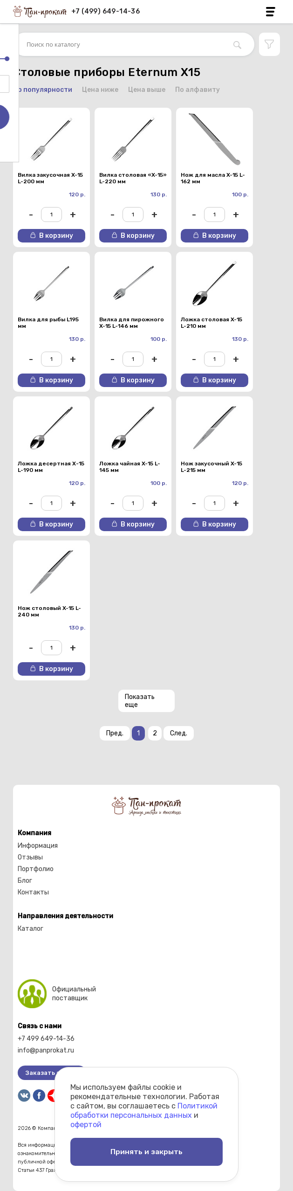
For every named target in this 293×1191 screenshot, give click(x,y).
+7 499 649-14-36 (46, 1039)
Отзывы (30, 857)
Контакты (33, 892)
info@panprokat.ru (46, 1050)
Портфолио (36, 869)
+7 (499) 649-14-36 (105, 11)
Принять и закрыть (146, 1150)
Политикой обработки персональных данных (144, 1109)
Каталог (30, 929)
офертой (86, 1122)
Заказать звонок (52, 1072)
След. (178, 733)
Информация (38, 846)
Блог (25, 881)
